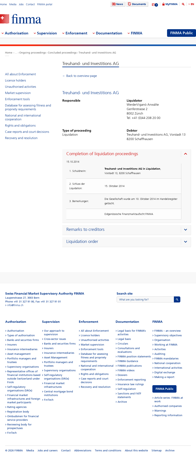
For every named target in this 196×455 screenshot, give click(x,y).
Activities (160, 349)
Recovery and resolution (21, 138)
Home (3, 4)
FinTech (12, 432)
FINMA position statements (134, 356)
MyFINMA (171, 4)
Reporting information (168, 415)
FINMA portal (44, 4)
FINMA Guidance (128, 361)
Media (12, 4)
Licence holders (15, 80)
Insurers (12, 344)
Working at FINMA (165, 344)
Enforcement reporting (132, 379)
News (117, 4)
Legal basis (124, 338)
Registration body (18, 411)
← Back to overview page (79, 76)
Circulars (123, 343)
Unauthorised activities (20, 87)
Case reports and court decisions (27, 132)
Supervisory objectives (168, 335)
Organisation (162, 340)
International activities (168, 367)
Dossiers (122, 375)
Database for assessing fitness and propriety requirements (28, 107)
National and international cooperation (23, 117)
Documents (136, 4)
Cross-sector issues (55, 338)
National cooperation (167, 363)
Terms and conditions (108, 450)
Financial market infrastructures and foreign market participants (23, 399)
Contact (30, 4)
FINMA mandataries (166, 358)
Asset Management (55, 357)
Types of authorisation (21, 335)
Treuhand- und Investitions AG (97, 52)
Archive (122, 401)
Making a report (164, 377)
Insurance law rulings (131, 384)
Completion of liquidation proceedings (102, 153)
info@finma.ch (15, 305)
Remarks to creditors (85, 229)
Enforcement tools (17, 99)
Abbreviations (82, 450)
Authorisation (15, 330)
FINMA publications (130, 365)
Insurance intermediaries (22, 349)
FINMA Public (164, 389)
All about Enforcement (20, 74)
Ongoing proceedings (32, 52)
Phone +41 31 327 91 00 (19, 301)
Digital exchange (164, 372)
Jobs (21, 4)
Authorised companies (168, 406)
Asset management (19, 353)
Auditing (159, 353)
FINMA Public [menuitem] (181, 33)
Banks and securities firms (23, 340)
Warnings (160, 410)
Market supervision (18, 93)
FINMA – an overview (167, 330)
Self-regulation (127, 388)
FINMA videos (126, 370)
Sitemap (157, 450)
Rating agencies (17, 407)
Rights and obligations (20, 125)
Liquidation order (82, 241)
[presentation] (127, 154)
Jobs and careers (47, 450)
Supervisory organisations (23, 366)
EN (192, 4)
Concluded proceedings (62, 52)
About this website (136, 450)
